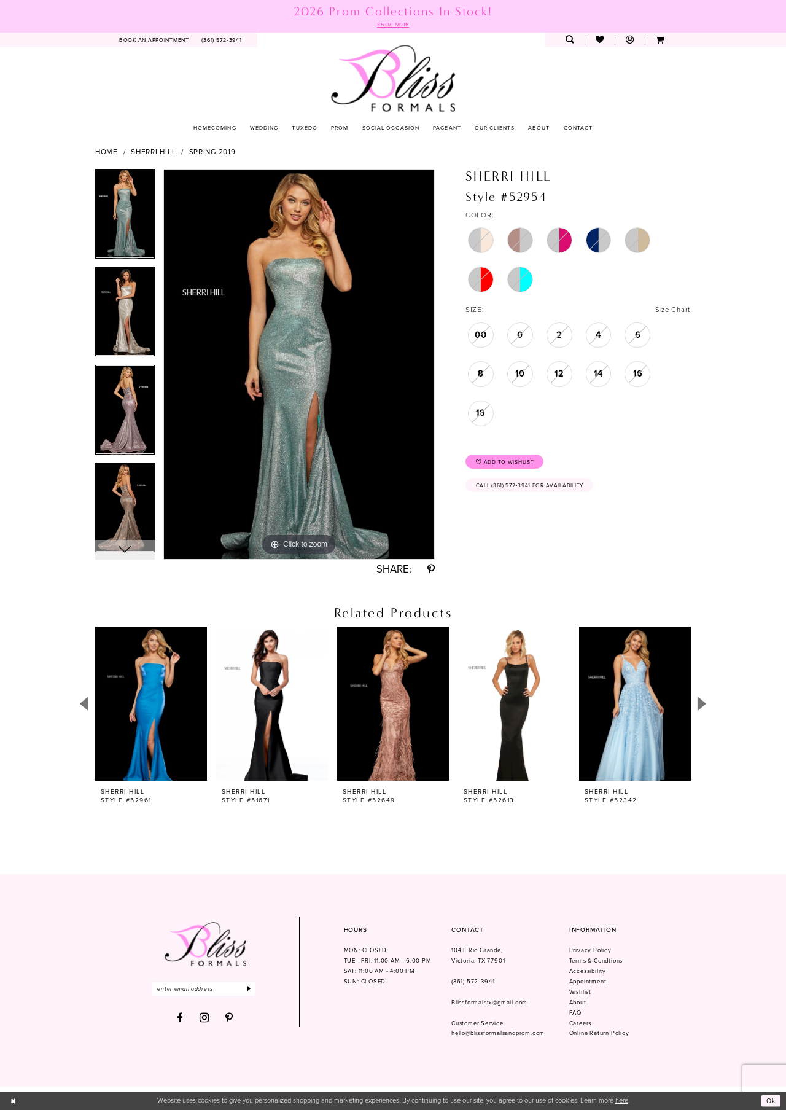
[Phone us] (221, 40)
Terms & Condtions (596, 961)
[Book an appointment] (154, 40)
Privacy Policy (590, 951)
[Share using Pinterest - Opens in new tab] (431, 570)
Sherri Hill (153, 152)
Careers (580, 1023)
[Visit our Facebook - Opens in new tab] (180, 1019)
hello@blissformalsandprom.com (498, 1034)
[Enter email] (204, 989)
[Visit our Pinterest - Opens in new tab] (229, 1019)
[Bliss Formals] (393, 78)
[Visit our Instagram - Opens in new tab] (205, 1018)
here (621, 1101)
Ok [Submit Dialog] (771, 1101)
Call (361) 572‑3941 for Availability (531, 486)
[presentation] (151, 704)
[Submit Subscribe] (252, 989)
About (577, 1002)
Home (106, 152)
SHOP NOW (393, 24)
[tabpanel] (125, 218)
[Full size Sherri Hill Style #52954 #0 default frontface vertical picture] (299, 364)
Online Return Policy (599, 1034)
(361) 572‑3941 (472, 981)
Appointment (588, 981)
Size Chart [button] (671, 310)
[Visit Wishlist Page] (600, 40)
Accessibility (587, 971)
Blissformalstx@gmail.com (489, 1002)
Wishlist (580, 992)
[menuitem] (154, 40)
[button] (630, 40)
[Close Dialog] (13, 1101)
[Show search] (569, 40)
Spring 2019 (212, 152)
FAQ (575, 1013)
